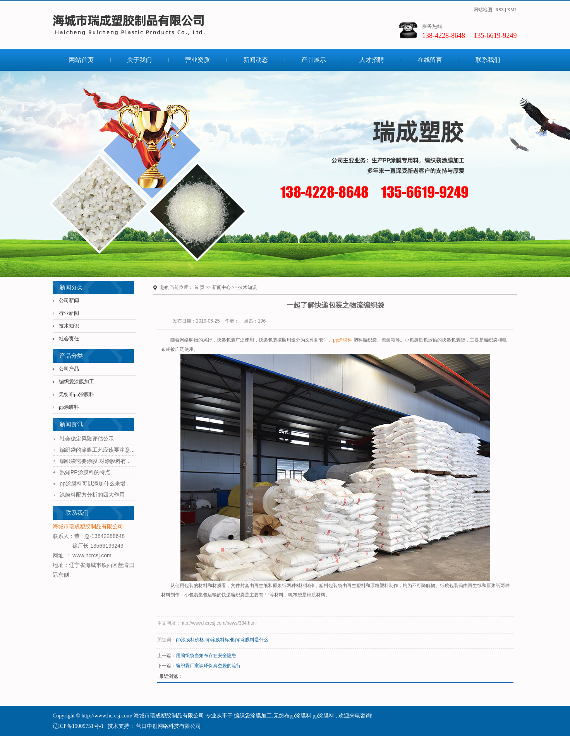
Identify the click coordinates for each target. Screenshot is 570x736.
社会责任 (69, 339)
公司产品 (69, 369)
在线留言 (429, 59)
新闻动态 (255, 59)
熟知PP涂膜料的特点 (85, 472)
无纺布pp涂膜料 (76, 394)
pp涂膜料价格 (190, 639)
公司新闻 (69, 300)
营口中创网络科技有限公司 (168, 726)
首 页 (199, 287)
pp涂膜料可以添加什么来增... (95, 483)
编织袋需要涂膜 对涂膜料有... (95, 461)
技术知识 (69, 326)
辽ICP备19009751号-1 (78, 726)
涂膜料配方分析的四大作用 (92, 495)
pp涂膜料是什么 (251, 639)
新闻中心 (221, 287)
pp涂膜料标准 (220, 639)
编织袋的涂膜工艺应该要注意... (97, 450)
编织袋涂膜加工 (76, 381)
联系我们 (488, 59)
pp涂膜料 (69, 407)
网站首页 (81, 59)
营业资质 (197, 59)
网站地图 (483, 9)
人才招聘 (371, 59)
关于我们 (139, 59)
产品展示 (313, 59)
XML (512, 9)
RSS (500, 9)
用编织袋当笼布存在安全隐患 (206, 655)
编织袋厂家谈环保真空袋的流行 (208, 665)
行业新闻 (69, 313)
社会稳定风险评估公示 (87, 438)
